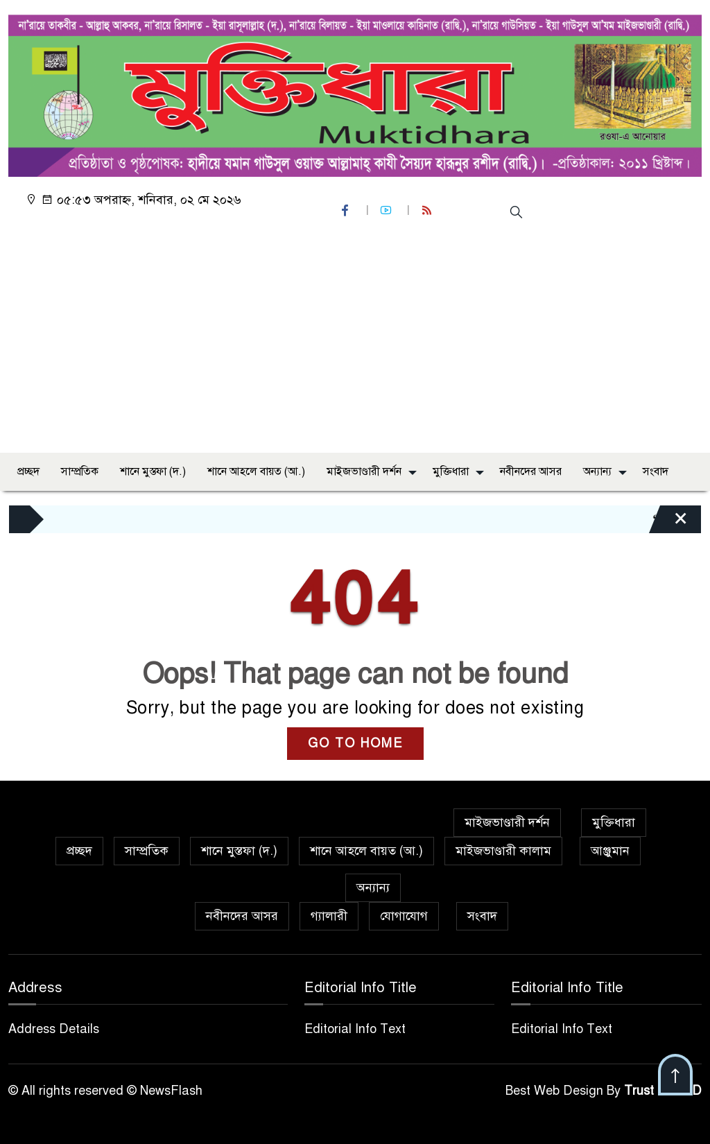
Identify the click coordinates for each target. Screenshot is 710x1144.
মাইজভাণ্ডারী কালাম (503, 850)
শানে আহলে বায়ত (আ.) (256, 471)
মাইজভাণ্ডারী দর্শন (364, 471)
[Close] (668, 522)
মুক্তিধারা (451, 471)
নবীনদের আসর (531, 471)
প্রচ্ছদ (28, 471)
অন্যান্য (597, 471)
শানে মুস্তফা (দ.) (153, 471)
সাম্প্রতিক (79, 471)
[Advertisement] (355, 338)
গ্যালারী (329, 916)
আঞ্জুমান (610, 850)
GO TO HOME (355, 743)
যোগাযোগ (404, 916)
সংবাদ (655, 471)
